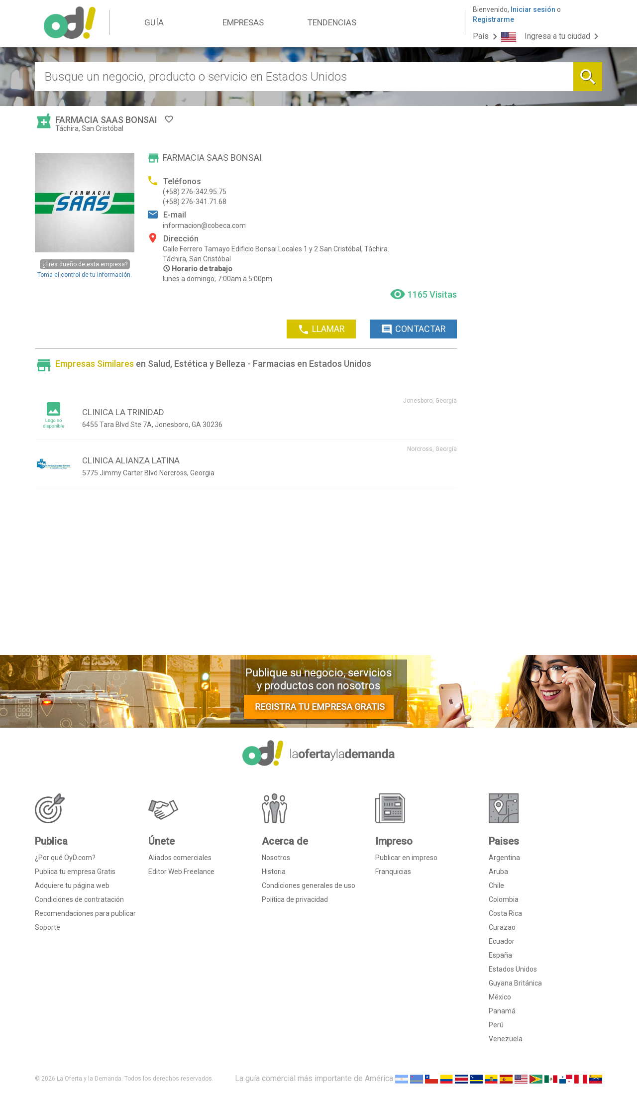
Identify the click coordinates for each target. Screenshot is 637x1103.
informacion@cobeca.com (204, 225)
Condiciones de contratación (79, 899)
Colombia (504, 899)
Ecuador (502, 941)
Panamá (502, 1011)
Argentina (504, 858)
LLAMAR (321, 329)
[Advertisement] (246, 575)
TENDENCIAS (332, 22)
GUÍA (154, 22)
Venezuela (506, 1039)
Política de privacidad (295, 899)
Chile (496, 885)
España (500, 955)
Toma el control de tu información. (84, 268)
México (500, 997)
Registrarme (493, 19)
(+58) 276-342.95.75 (194, 192)
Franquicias (393, 872)
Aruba (498, 872)
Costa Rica (505, 913)
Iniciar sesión (533, 9)
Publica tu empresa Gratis (75, 872)
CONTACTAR (413, 329)
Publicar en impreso (406, 858)
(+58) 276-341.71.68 (194, 202)
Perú (496, 1025)
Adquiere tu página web (72, 885)
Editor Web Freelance (181, 872)
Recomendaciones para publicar (85, 913)
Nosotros (276, 858)
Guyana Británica (515, 983)
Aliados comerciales (180, 858)
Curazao (502, 927)
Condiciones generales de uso (308, 885)
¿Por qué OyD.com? (65, 858)
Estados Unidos (513, 969)
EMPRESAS (243, 22)
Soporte (47, 927)
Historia (274, 872)
